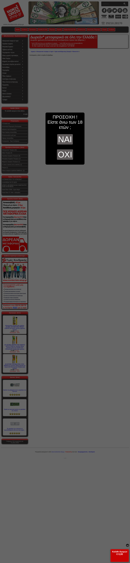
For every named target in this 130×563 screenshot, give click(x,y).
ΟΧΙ (65, 154)
